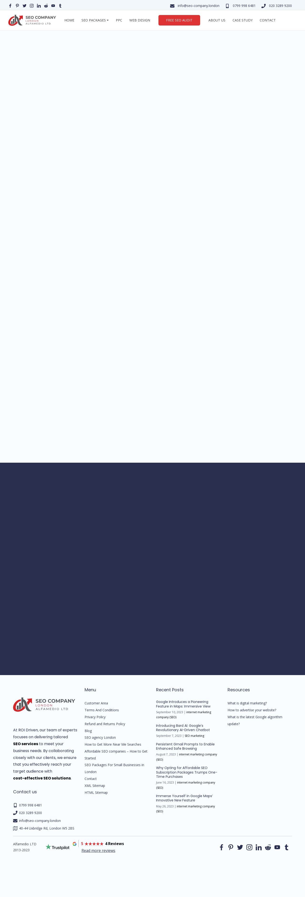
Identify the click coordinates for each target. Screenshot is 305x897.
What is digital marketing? (247, 703)
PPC (119, 20)
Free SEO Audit (179, 20)
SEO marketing (194, 736)
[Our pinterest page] (17, 5)
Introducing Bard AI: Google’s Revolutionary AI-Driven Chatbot (183, 727)
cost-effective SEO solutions (42, 778)
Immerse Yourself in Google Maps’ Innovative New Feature (184, 798)
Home (69, 20)
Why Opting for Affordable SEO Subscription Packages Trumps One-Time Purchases (186, 772)
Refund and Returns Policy (105, 724)
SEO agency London (100, 737)
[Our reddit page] (46, 5)
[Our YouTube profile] (53, 5)
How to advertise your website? (252, 710)
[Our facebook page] (10, 5)
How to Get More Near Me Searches (113, 744)
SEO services (25, 744)
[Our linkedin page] (39, 5)
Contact (268, 20)
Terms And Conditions (102, 710)
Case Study (243, 20)
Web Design (139, 20)
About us (216, 20)
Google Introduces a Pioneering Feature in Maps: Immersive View (183, 703)
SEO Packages (93, 20)
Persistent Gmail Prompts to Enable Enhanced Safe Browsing (185, 746)
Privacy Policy (95, 717)
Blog (88, 730)
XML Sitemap (95, 785)
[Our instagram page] (32, 5)
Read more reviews (98, 850)
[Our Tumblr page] (60, 5)
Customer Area (96, 703)
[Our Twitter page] (24, 5)
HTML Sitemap (96, 792)
